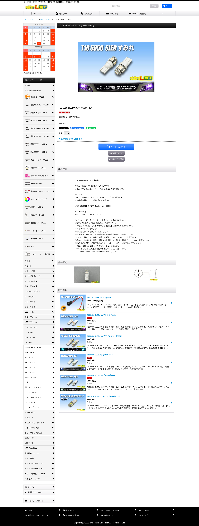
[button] (163, 13)
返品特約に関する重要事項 (70, 139)
